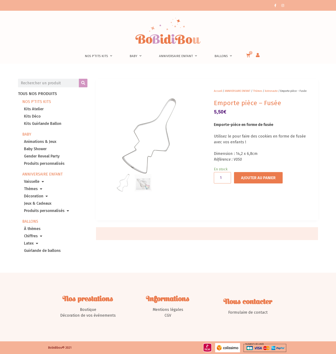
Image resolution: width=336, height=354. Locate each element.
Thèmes (33, 188)
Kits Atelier (34, 109)
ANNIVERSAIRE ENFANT (42, 174)
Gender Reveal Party (42, 156)
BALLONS (30, 221)
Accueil (218, 90)
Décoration (36, 196)
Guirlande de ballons (42, 250)
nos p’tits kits (98, 56)
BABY (26, 134)
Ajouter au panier (258, 177)
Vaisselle (34, 181)
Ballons (223, 56)
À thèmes (32, 228)
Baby (135, 56)
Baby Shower (35, 149)
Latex (31, 243)
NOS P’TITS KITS (36, 101)
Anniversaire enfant (178, 56)
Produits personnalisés (44, 163)
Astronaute (271, 90)
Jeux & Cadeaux (37, 203)
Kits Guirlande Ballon (42, 123)
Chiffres (33, 236)
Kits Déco (32, 116)
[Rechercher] (83, 83)
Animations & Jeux (40, 141)
